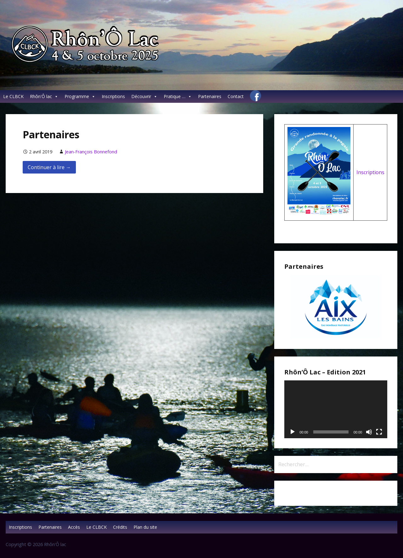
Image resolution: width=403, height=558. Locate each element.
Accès (74, 527)
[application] (335, 409)
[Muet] (369, 432)
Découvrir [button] (144, 96)
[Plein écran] (379, 432)
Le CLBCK (13, 96)
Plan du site (145, 527)
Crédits (120, 527)
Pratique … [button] (178, 96)
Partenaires (209, 96)
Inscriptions (113, 96)
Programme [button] (80, 96)
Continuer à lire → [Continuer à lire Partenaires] (49, 167)
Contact (236, 96)
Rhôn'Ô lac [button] (44, 96)
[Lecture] (292, 432)
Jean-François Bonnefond (91, 152)
